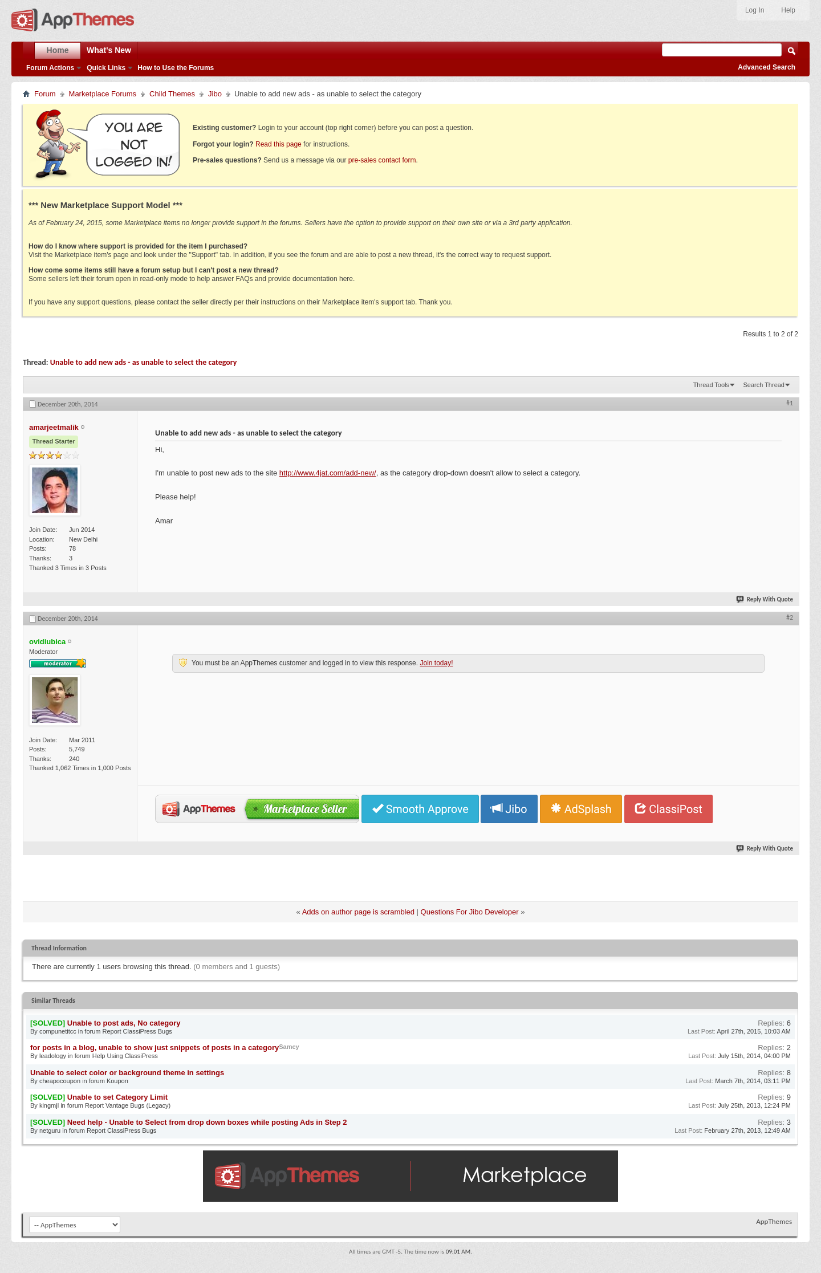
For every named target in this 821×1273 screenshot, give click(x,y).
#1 (789, 403)
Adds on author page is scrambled (358, 912)
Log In (754, 10)
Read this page (278, 144)
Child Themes (172, 94)
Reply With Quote (765, 599)
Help (788, 10)
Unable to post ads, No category (124, 1023)
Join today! (436, 663)
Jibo (215, 94)
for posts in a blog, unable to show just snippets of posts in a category (154, 1047)
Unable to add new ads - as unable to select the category (143, 362)
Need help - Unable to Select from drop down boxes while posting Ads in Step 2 (207, 1122)
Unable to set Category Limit (117, 1097)
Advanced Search (766, 67)
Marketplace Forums (102, 94)
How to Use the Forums (175, 68)
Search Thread (764, 384)
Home (58, 50)
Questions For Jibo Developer (470, 912)
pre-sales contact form (382, 160)
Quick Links (106, 68)
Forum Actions (50, 68)
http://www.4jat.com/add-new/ (327, 473)
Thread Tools (711, 384)
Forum (45, 94)
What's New (109, 50)
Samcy (289, 1046)
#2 (789, 617)
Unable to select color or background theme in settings (127, 1072)
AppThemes (774, 1221)
